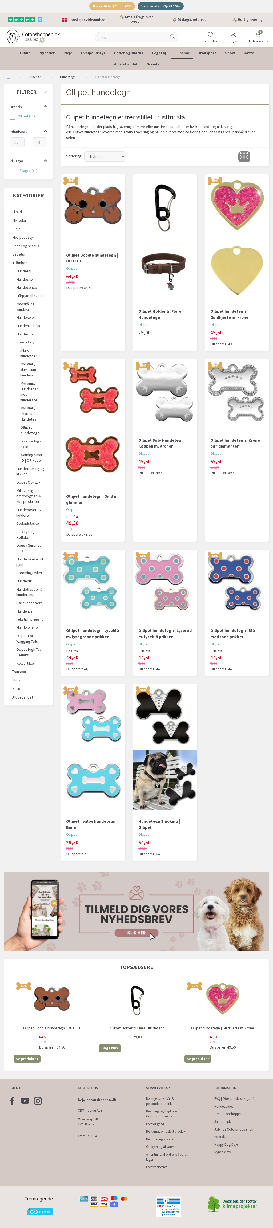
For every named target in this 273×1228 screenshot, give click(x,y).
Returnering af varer (160, 1139)
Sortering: (74, 156)
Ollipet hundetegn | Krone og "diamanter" (235, 443)
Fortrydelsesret (156, 1167)
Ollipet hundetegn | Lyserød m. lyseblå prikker (165, 633)
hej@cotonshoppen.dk (97, 1100)
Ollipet (71, 268)
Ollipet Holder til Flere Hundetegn (159, 314)
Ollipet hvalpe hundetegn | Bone (91, 824)
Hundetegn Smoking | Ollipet (159, 824)
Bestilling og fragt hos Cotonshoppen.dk (161, 1114)
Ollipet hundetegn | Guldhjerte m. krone (229, 314)
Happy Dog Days (226, 1144)
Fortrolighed (155, 1124)
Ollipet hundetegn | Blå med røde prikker (232, 633)
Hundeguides (223, 1106)
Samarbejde (222, 1121)
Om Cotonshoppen (228, 1114)
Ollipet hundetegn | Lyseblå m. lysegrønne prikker (92, 633)
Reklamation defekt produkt (166, 1131)
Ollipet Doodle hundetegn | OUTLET (92, 258)
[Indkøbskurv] (258, 33)
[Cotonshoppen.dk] (33, 37)
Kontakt (220, 1137)
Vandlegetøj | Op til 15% (160, 6)
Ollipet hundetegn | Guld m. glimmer (92, 499)
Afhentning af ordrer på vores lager (167, 1157)
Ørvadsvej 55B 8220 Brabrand (88, 1122)
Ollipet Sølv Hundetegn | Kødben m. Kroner (162, 443)
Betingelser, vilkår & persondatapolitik (160, 1101)
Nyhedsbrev (222, 1152)
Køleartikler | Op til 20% (112, 6)
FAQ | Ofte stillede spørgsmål (234, 1098)
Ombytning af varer (160, 1147)
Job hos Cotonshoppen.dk (233, 1129)
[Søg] (172, 37)
